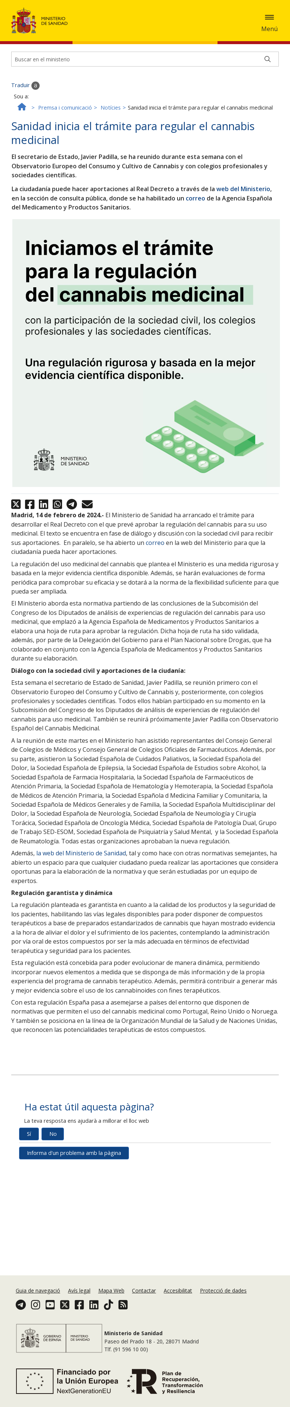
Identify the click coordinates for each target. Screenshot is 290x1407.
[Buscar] (267, 65)
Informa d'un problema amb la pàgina (74, 1159)
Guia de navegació (38, 1290)
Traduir (25, 92)
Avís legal (79, 1290)
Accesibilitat (178, 1290)
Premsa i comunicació (65, 113)
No (53, 1140)
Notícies (111, 113)
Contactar (144, 1290)
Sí (29, 1140)
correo (195, 204)
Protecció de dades (223, 1290)
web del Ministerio (243, 195)
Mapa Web (111, 1290)
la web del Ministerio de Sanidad (81, 859)
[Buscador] (145, 65)
